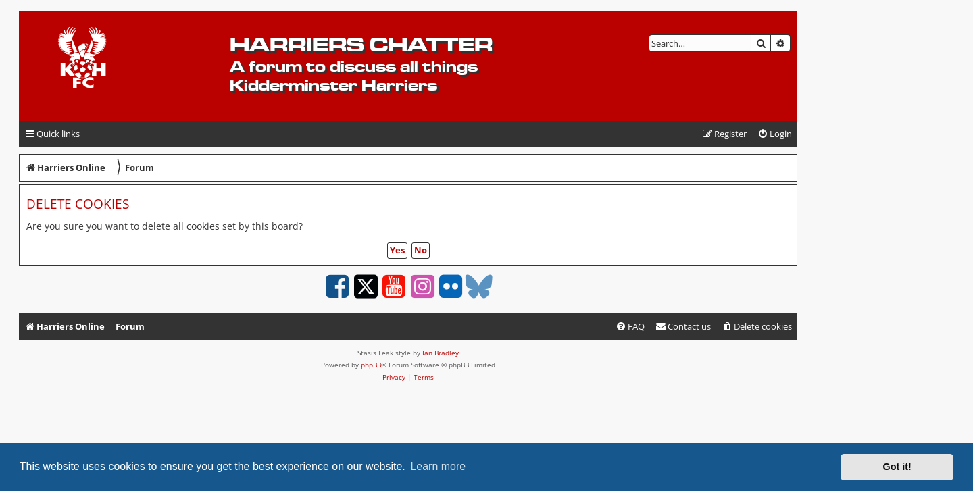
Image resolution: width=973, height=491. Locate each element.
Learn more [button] (438, 466)
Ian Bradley (440, 352)
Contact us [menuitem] (683, 326)
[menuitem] (774, 134)
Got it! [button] (897, 466)
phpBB (371, 364)
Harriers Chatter (361, 44)
